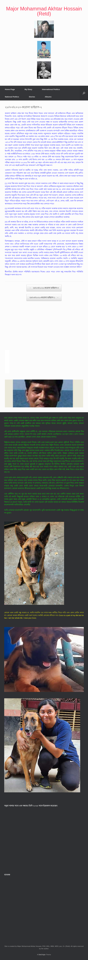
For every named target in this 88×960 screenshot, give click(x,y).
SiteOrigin (42, 954)
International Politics (51, 89)
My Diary (28, 89)
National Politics (12, 97)
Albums (48, 97)
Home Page (10, 89)
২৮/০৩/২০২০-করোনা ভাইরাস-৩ (44, 287)
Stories (32, 97)
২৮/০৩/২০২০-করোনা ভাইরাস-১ (44, 297)
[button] (84, 93)
